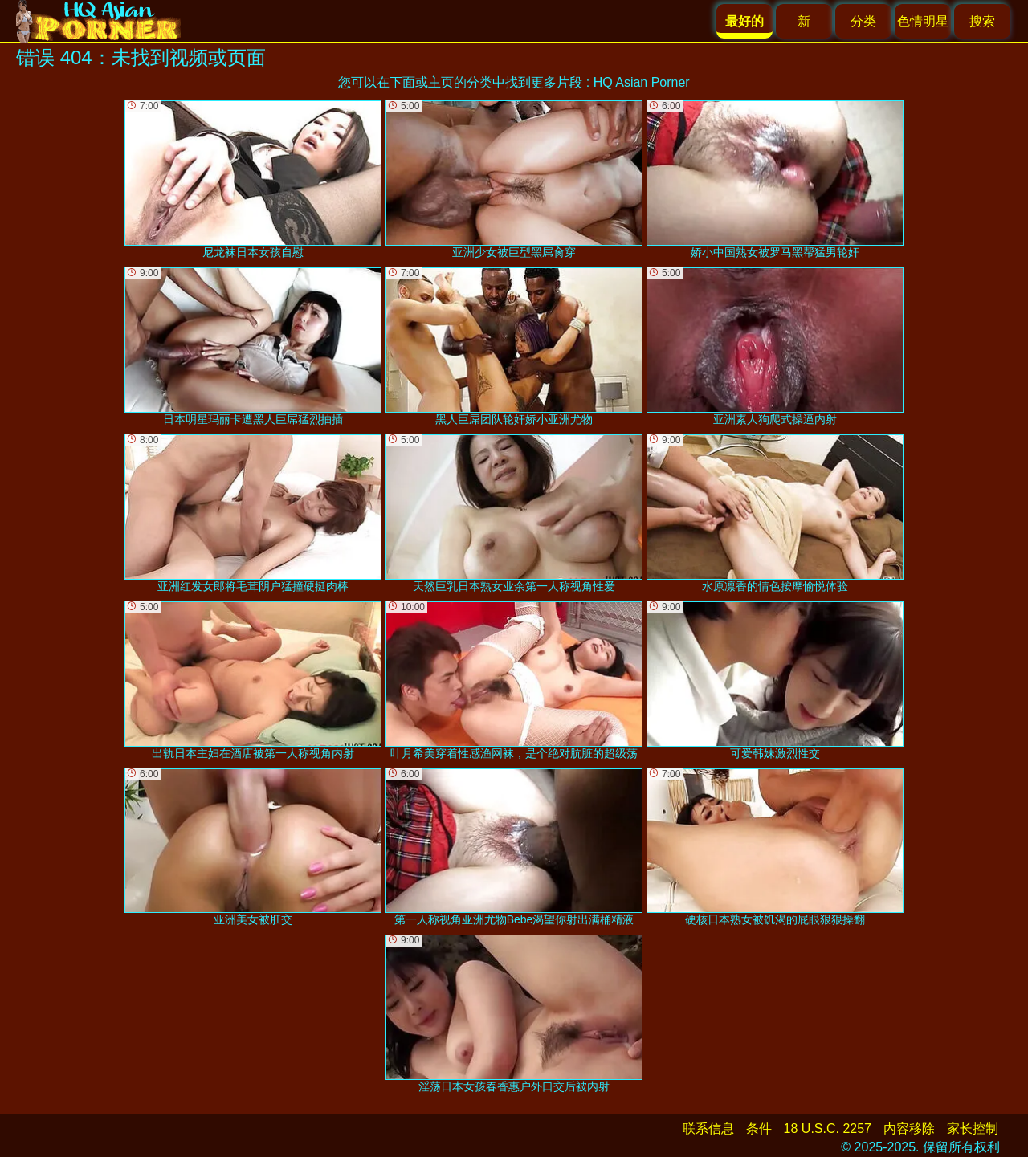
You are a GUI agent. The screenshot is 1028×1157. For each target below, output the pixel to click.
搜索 (982, 21)
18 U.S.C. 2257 (827, 1128)
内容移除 (909, 1128)
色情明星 (922, 21)
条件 (759, 1128)
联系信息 (708, 1128)
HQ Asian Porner (642, 82)
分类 (863, 21)
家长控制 (972, 1128)
